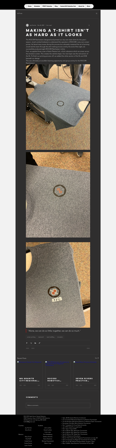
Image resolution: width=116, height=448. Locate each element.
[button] (96, 13)
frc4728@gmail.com (29, 422)
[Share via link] (39, 343)
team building (50, 337)
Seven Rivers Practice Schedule (84, 379)
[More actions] (89, 25)
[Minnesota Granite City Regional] (29, 368)
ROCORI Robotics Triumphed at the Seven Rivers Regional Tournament (56, 379)
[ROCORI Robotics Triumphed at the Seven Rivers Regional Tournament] (58, 368)
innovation (60, 337)
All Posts (19, 13)
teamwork (41, 337)
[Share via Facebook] (27, 343)
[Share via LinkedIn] (35, 343)
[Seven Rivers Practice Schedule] (86, 368)
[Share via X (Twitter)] (31, 343)
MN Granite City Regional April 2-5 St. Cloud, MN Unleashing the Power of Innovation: (29, 379)
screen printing (31, 337)
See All (97, 358)
